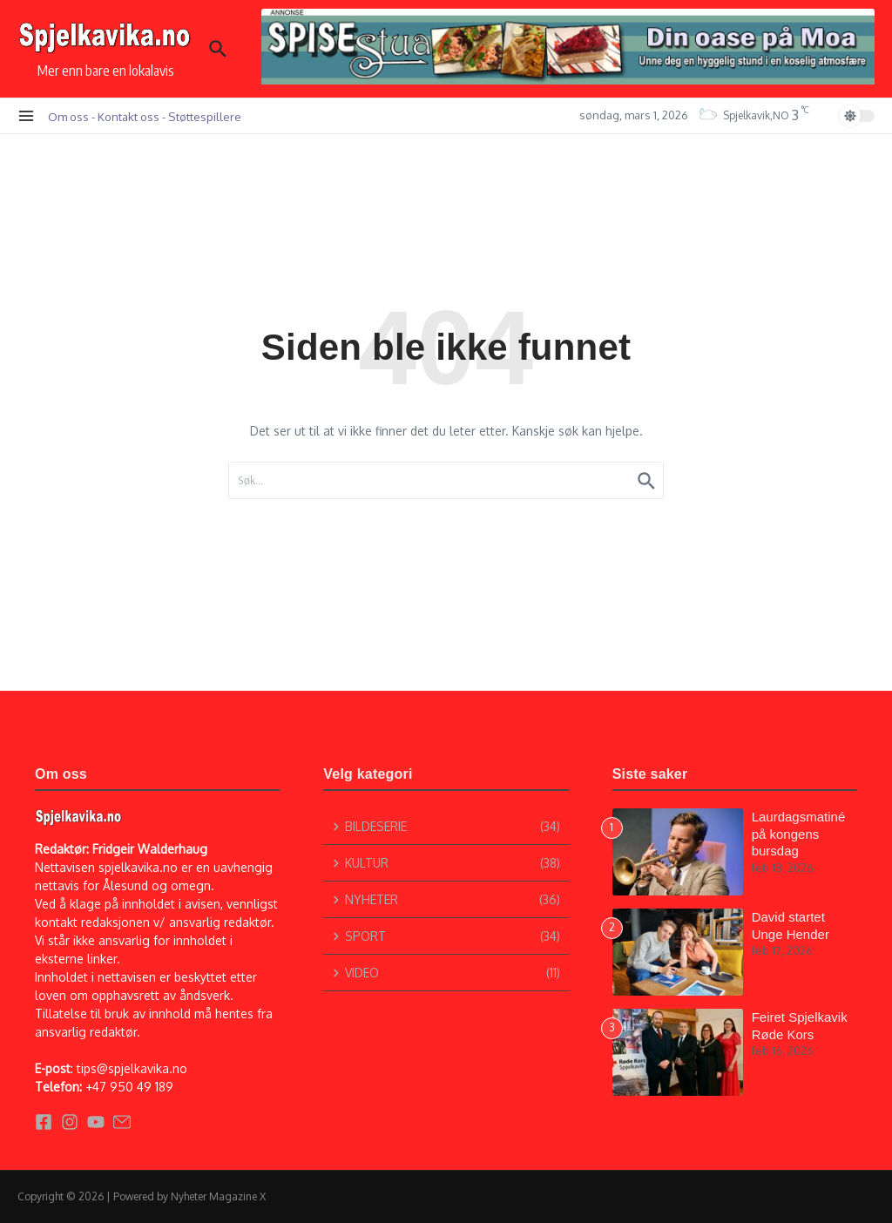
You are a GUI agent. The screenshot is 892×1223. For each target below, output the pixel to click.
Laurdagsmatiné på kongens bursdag (799, 833)
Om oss (68, 116)
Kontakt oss (128, 116)
